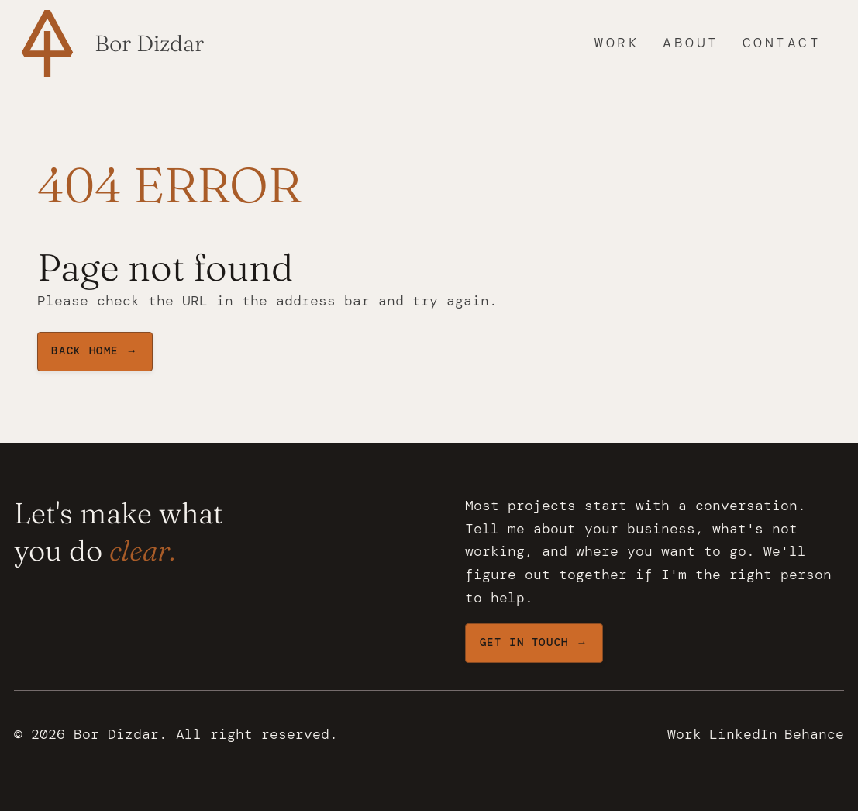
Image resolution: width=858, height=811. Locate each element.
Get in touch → (534, 642)
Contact (782, 42)
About (691, 42)
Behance (814, 734)
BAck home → (94, 350)
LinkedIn (743, 734)
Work (616, 42)
